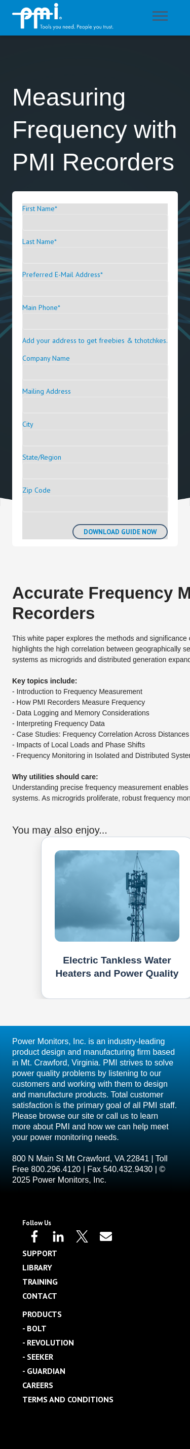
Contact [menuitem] (39, 1296)
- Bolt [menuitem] (34, 1328)
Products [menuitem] (42, 1314)
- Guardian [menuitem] (43, 1371)
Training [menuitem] (40, 1281)
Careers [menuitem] (37, 1385)
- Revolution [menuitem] (48, 1342)
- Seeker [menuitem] (37, 1357)
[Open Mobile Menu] (162, 18)
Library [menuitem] (37, 1267)
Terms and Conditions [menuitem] (67, 1399)
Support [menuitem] (39, 1253)
